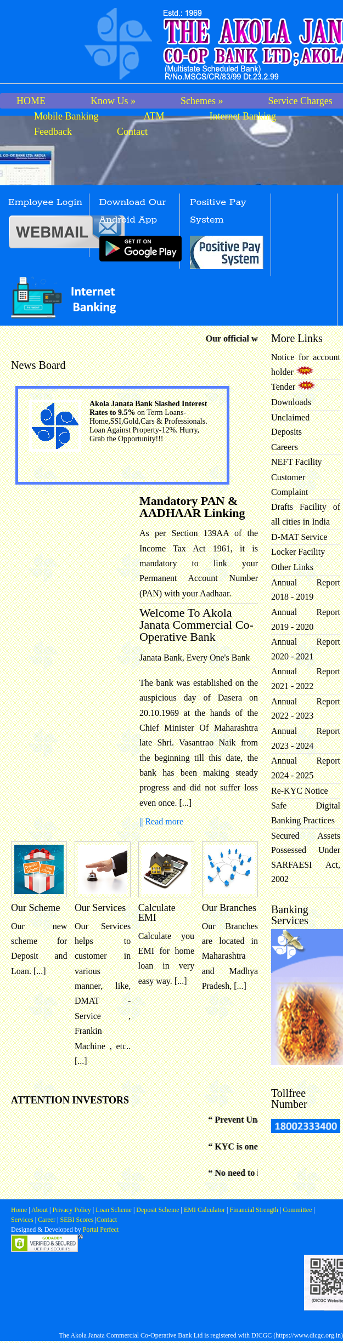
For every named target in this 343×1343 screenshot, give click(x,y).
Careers (284, 447)
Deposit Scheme (158, 1210)
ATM (154, 116)
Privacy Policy (72, 1210)
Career (45, 1220)
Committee (297, 1210)
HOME (31, 100)
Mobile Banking (66, 116)
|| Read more (161, 821)
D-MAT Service (299, 537)
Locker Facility (298, 551)
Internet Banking (243, 116)
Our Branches (229, 907)
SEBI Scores (76, 1220)
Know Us (113, 100)
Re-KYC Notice (299, 790)
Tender (293, 386)
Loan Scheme (114, 1210)
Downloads (291, 402)
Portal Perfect (101, 1229)
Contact (132, 131)
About (39, 1210)
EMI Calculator (204, 1210)
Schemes (202, 100)
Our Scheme (35, 907)
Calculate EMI (157, 912)
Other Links (292, 567)
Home (20, 1210)
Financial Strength (253, 1210)
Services (22, 1220)
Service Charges (300, 100)
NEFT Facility (296, 461)
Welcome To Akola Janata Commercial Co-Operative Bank (196, 625)
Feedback (53, 131)
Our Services (100, 907)
